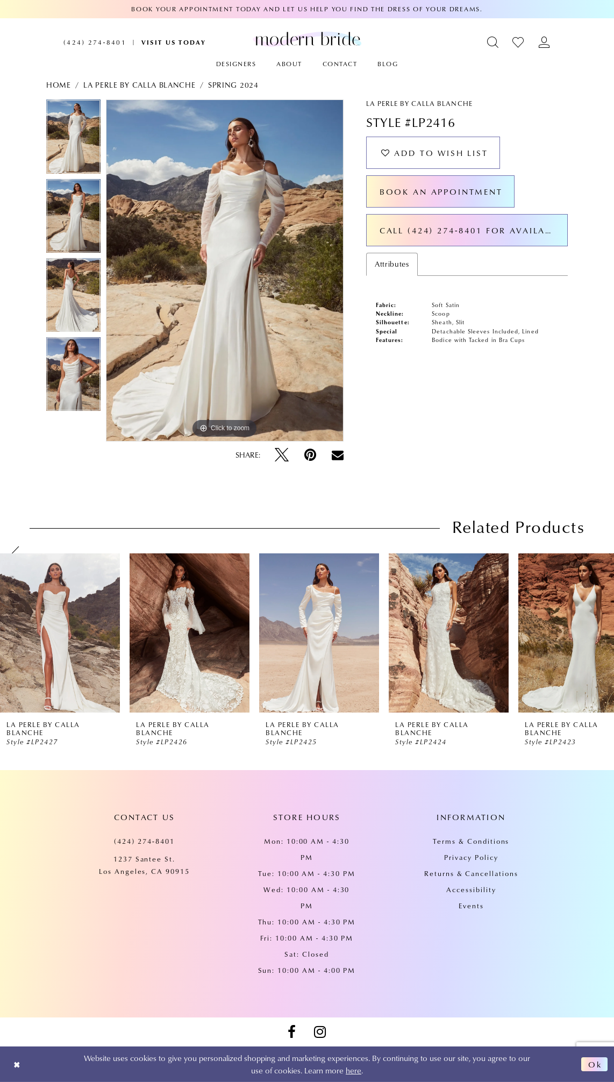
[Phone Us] (95, 42)
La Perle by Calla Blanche (139, 85)
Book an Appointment (441, 191)
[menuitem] (95, 42)
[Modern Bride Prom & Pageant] (307, 39)
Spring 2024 (233, 85)
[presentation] (60, 633)
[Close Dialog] (16, 1064)
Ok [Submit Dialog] (595, 1064)
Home (58, 85)
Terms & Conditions (471, 841)
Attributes (392, 264)
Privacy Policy (471, 857)
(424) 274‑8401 (144, 841)
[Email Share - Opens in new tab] (338, 455)
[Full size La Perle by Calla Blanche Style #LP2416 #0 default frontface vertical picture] (224, 270)
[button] (493, 42)
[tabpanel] (73, 139)
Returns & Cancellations (471, 873)
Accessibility (471, 889)
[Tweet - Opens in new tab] (282, 455)
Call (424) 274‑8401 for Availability (474, 230)
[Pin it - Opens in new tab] (310, 455)
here (353, 1070)
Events (471, 905)
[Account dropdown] (544, 42)
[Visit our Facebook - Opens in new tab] (291, 1032)
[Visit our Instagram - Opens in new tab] (320, 1032)
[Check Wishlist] (518, 42)
